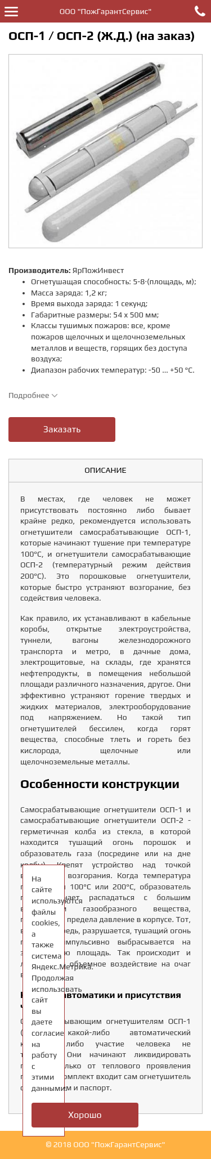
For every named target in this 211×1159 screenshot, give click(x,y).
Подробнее (33, 395)
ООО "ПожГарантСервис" (106, 11)
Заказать (61, 429)
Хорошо (84, 1114)
